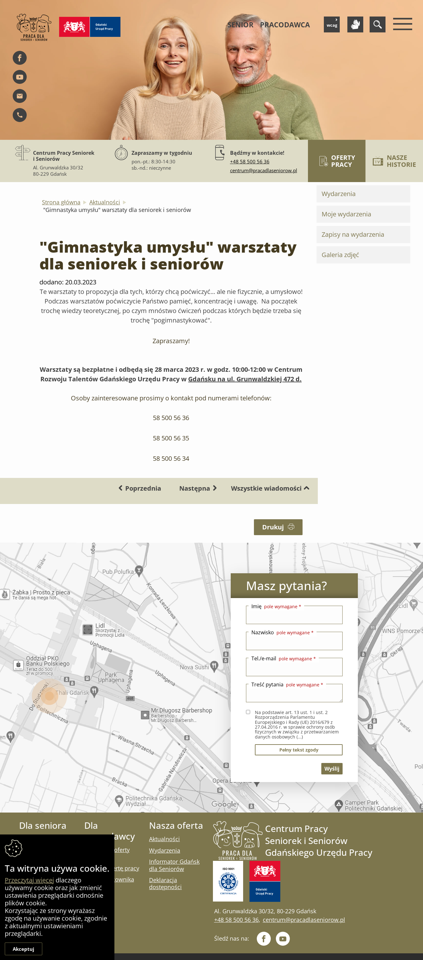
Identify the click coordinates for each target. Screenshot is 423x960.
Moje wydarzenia (346, 214)
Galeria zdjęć (340, 254)
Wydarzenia (339, 193)
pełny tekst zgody (298, 750)
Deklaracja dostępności (165, 883)
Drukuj (278, 527)
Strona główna (61, 202)
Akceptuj (23, 949)
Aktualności (104, 202)
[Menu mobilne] (401, 24)
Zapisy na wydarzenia (353, 234)
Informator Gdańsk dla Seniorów (174, 865)
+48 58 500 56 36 (249, 161)
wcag (332, 23)
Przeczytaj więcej (29, 880)
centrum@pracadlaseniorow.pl (263, 170)
